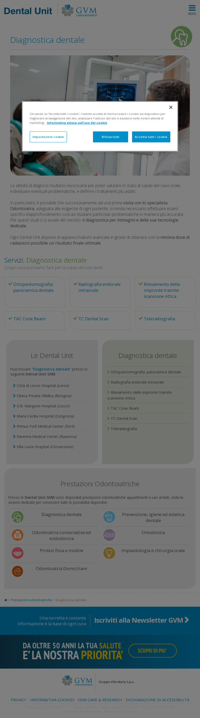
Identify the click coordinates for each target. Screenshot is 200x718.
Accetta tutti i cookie (151, 137)
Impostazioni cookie (48, 137)
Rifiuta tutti (110, 137)
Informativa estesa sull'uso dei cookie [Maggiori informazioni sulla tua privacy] (77, 123)
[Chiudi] (171, 107)
